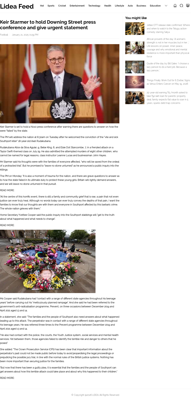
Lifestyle (119, 5)
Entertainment (77, 5)
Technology (94, 5)
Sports (51, 5)
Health (107, 5)
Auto (130, 5)
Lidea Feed (17, 6)
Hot (42, 5)
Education (155, 5)
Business (141, 5)
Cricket (62, 5)
